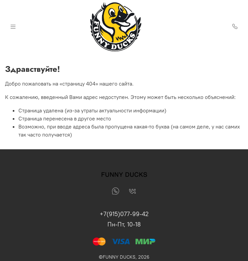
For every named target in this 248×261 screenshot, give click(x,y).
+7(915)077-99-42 (124, 214)
